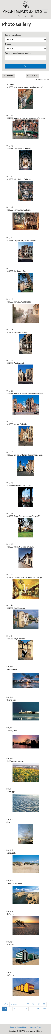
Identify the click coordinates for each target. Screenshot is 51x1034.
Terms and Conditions (18, 1028)
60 (10, 1009)
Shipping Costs (35, 1028)
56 (33, 1004)
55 (28, 1004)
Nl (26, 16)
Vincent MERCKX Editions (22, 12)
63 (26, 1009)
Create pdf (32, 76)
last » (45, 1009)
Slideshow (8, 76)
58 (44, 1004)
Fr (32, 16)
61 (15, 1009)
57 (39, 1004)
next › (37, 1009)
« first (6, 1004)
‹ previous (14, 1004)
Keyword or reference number (18, 53)
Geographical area (13, 35)
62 (20, 1009)
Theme (8, 44)
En (19, 16)
